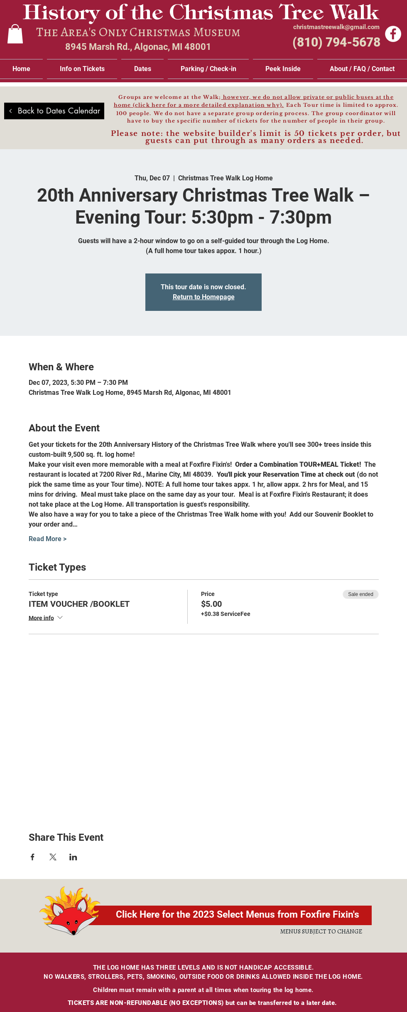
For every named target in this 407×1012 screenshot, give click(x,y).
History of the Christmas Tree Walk (200, 14)
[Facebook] (393, 34)
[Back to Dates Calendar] (54, 111)
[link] (15, 34)
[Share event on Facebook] (33, 857)
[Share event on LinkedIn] (73, 857)
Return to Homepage (204, 297)
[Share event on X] (53, 857)
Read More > (47, 539)
